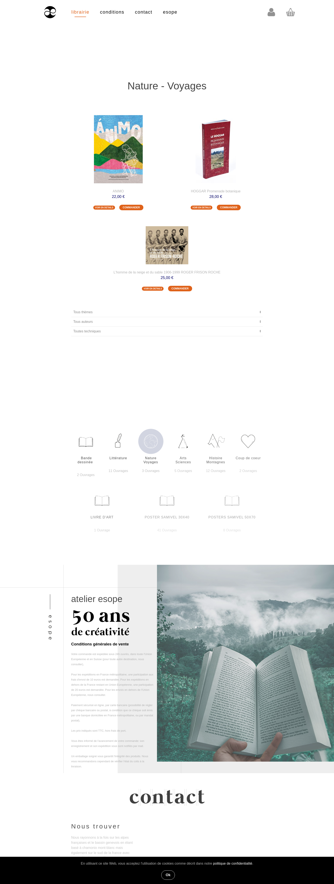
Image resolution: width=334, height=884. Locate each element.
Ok (168, 875)
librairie (80, 12)
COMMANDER (131, 207)
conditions (112, 12)
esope (170, 12)
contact (143, 12)
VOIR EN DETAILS (104, 207)
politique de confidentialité (232, 863)
